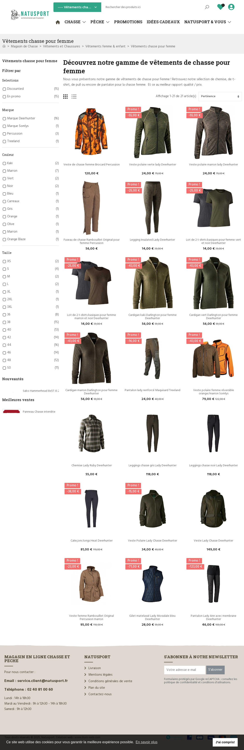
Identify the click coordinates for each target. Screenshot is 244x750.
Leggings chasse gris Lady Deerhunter (152, 465)
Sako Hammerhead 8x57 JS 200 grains (47, 390)
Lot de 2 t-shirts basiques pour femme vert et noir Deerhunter (214, 241)
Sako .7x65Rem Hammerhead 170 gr (45, 417)
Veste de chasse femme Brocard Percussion (91, 164)
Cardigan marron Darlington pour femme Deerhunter (91, 392)
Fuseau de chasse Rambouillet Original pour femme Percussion (92, 241)
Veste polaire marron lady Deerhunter (213, 164)
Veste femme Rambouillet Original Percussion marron (92, 617)
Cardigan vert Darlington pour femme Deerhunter (213, 317)
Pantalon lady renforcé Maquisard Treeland (152, 390)
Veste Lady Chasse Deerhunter (213, 540)
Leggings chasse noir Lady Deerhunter (213, 465)
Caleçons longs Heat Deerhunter (92, 540)
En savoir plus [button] (147, 742)
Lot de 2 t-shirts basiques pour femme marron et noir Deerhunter (92, 317)
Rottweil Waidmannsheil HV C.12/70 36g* (49, 505)
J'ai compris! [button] (225, 742)
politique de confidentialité (181, 682)
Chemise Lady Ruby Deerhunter (91, 465)
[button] (75, 22)
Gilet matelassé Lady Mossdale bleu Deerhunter (152, 617)
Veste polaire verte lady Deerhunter (152, 164)
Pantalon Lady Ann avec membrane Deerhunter (214, 617)
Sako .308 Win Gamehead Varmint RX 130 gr (51, 443)
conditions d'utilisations (215, 682)
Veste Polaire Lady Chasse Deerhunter (152, 540)
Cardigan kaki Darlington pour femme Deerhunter (152, 317)
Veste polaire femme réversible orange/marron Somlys (214, 392)
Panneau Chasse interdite (39, 479)
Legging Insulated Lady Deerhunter (152, 239)
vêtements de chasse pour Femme (145, 79)
